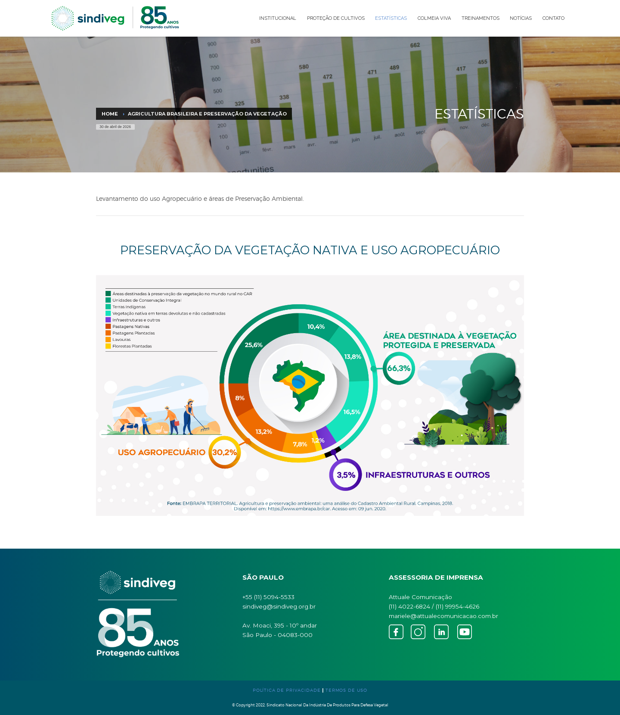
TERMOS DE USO (346, 690)
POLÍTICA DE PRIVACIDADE (287, 690)
